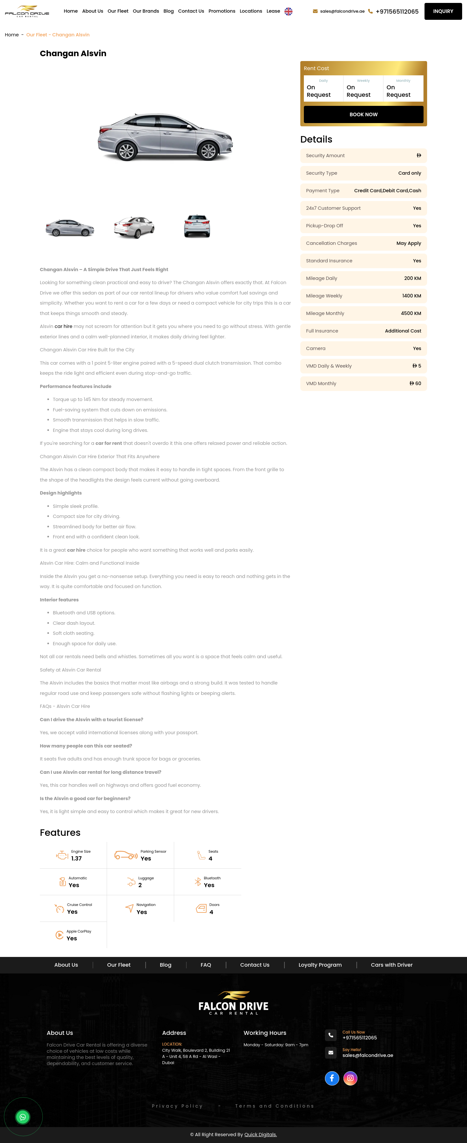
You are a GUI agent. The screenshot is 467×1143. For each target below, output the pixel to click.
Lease (273, 11)
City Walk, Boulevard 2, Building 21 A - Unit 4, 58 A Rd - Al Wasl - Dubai (196, 1056)
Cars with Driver (392, 965)
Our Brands (146, 11)
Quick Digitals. (261, 1134)
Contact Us (191, 11)
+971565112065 (397, 11)
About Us (92, 11)
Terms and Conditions (275, 1106)
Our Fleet (118, 11)
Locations (251, 11)
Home (71, 11)
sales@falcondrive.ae (342, 11)
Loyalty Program (320, 965)
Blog (168, 11)
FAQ (206, 965)
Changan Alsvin (73, 53)
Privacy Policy (178, 1106)
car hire (63, 326)
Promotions (222, 11)
